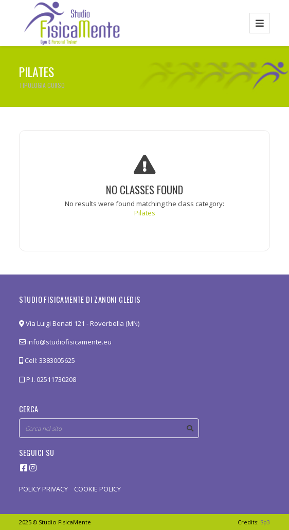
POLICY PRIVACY (43, 489)
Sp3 (265, 522)
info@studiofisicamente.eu (65, 341)
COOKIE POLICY (97, 489)
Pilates (144, 212)
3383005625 (57, 360)
